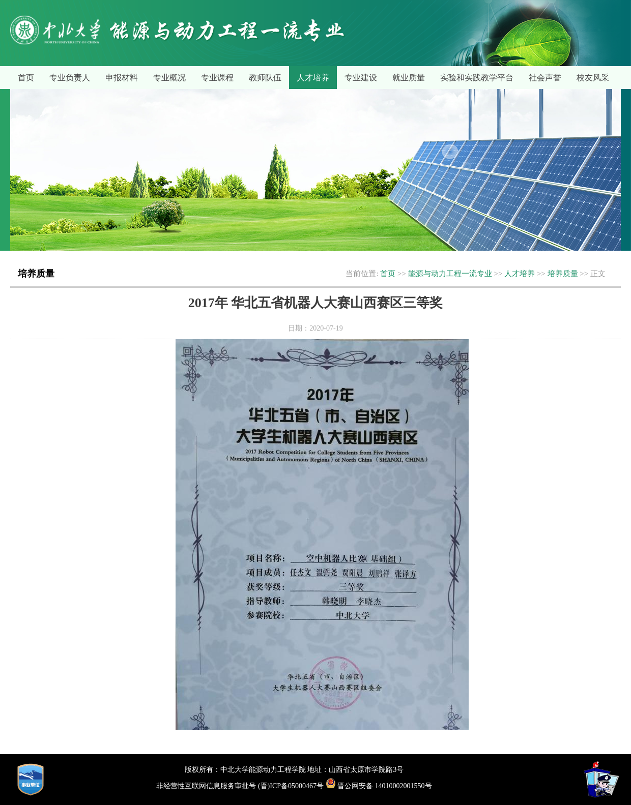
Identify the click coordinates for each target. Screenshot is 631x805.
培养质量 (563, 274)
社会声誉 (545, 77)
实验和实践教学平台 (476, 77)
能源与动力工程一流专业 (450, 274)
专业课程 (217, 77)
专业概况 (169, 77)
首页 (26, 77)
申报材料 (121, 77)
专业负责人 (69, 77)
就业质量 (408, 77)
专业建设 (361, 77)
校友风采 (593, 77)
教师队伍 (265, 77)
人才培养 (313, 77)
